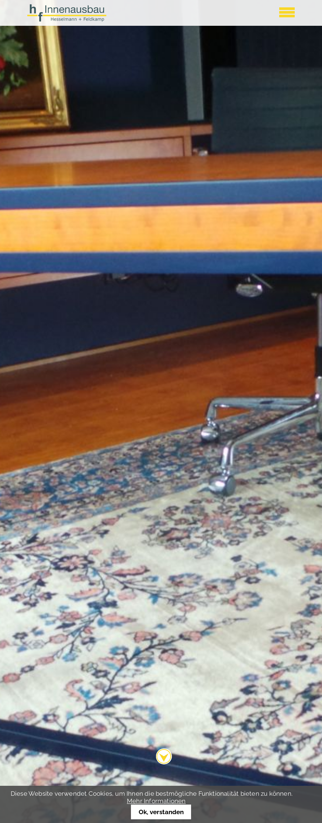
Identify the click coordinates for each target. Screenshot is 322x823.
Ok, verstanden (161, 812)
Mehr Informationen (156, 801)
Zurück (10, 443)
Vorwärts (308, 443)
